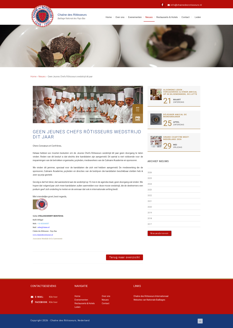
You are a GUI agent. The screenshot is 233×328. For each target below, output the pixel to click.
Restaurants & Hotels (167, 17)
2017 (150, 224)
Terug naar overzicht (124, 257)
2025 (150, 178)
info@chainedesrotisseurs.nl (186, 5)
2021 (150, 201)
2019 (150, 212)
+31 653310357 (43, 223)
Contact (186, 17)
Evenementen (135, 17)
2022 (150, 195)
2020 (150, 207)
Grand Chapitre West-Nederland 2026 (176, 138)
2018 (150, 218)
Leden (198, 17)
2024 (150, 184)
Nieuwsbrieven (160, 233)
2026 (150, 172)
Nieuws (149, 17)
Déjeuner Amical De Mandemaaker (175, 115)
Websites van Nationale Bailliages (149, 300)
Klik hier (53, 297)
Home (109, 17)
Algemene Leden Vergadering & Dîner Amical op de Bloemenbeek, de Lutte (180, 92)
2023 (150, 190)
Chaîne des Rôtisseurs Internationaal (150, 296)
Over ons (120, 17)
